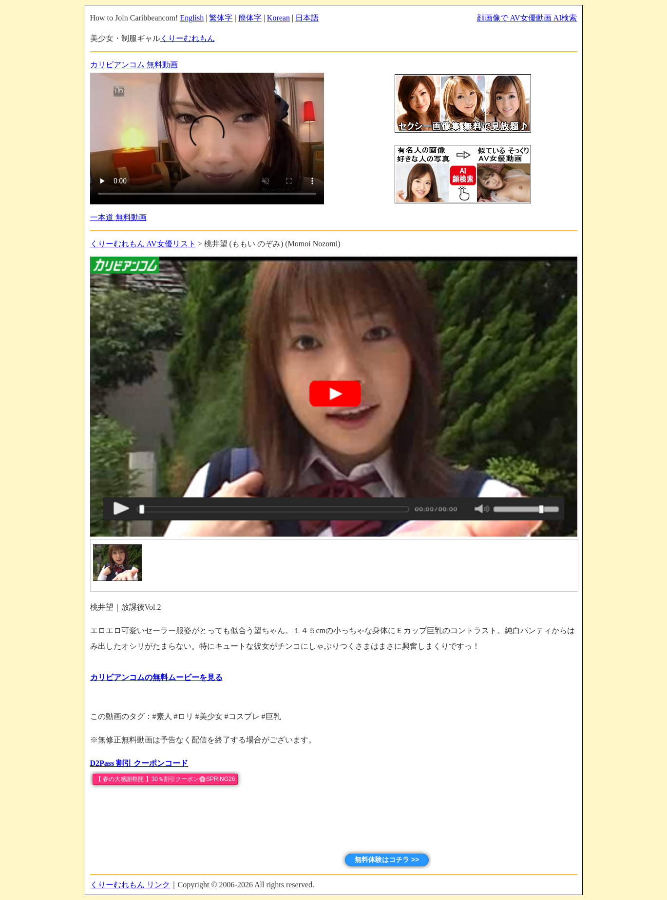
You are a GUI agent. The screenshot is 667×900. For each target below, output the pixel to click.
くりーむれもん (187, 38)
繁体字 (220, 18)
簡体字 (250, 18)
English (192, 18)
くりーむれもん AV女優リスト (143, 244)
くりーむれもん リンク (130, 884)
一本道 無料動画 (118, 217)
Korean (278, 18)
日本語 (307, 18)
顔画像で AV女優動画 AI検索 (527, 18)
